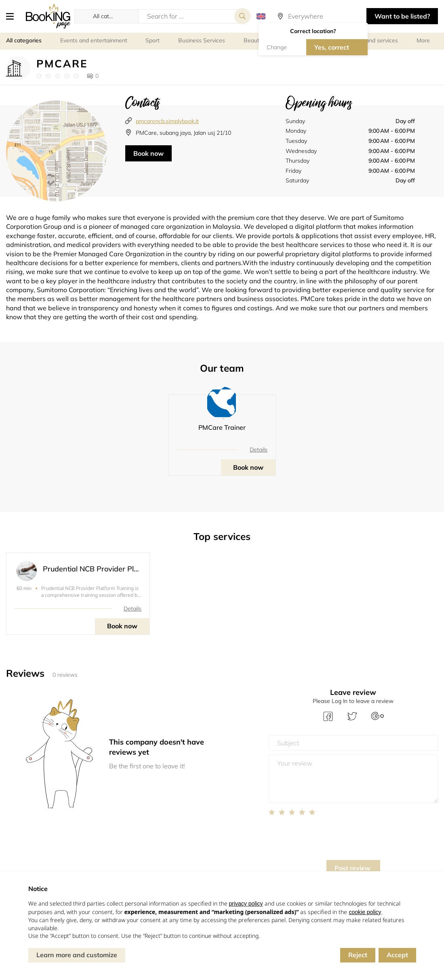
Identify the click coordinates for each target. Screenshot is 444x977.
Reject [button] (357, 955)
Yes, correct (331, 47)
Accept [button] (397, 955)
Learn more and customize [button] (76, 955)
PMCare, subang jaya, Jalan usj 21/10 (183, 132)
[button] (13, 16)
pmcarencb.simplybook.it (167, 121)
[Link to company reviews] (57, 75)
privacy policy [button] (246, 903)
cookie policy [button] (365, 912)
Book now (148, 153)
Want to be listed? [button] (402, 16)
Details (258, 449)
